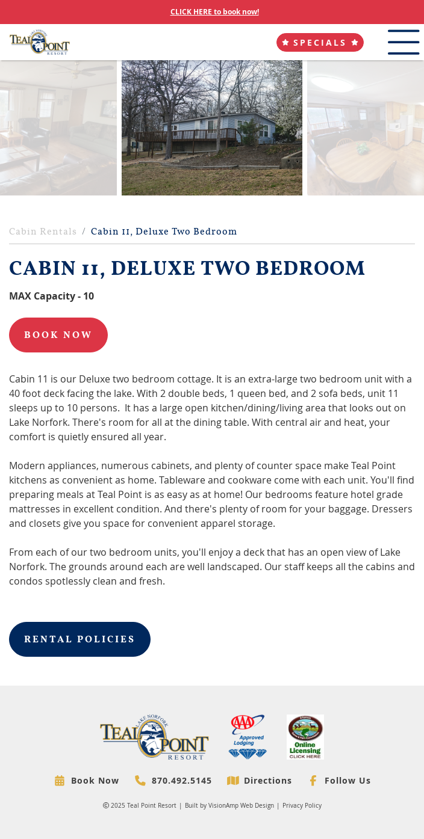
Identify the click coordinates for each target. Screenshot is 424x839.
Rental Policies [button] (80, 639)
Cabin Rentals (43, 231)
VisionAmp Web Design (241, 806)
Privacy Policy (302, 806)
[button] (320, 42)
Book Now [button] (58, 335)
